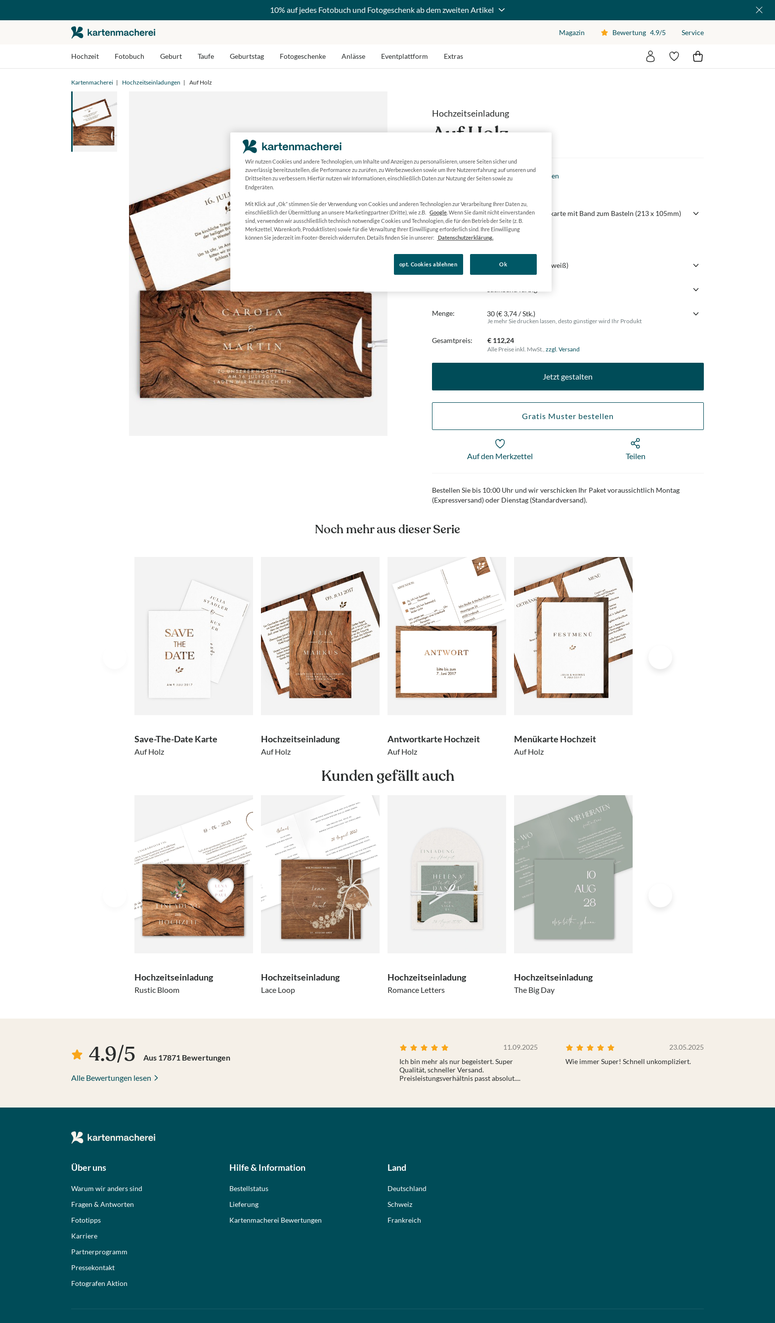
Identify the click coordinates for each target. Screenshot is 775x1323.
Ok (503, 264)
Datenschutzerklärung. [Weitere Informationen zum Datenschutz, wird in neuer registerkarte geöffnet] (465, 237)
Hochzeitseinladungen (151, 82)
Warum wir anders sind (106, 1189)
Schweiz (400, 1204)
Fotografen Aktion (99, 1283)
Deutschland (407, 1189)
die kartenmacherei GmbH (113, 32)
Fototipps (86, 1220)
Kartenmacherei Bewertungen (275, 1220)
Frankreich (404, 1220)
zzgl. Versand (563, 349)
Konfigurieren (264, 263)
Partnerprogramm (99, 1252)
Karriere (84, 1236)
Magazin (572, 32)
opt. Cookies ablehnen (428, 264)
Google (438, 212)
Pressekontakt (93, 1268)
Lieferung (243, 1204)
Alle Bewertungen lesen (111, 1077)
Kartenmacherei (92, 82)
